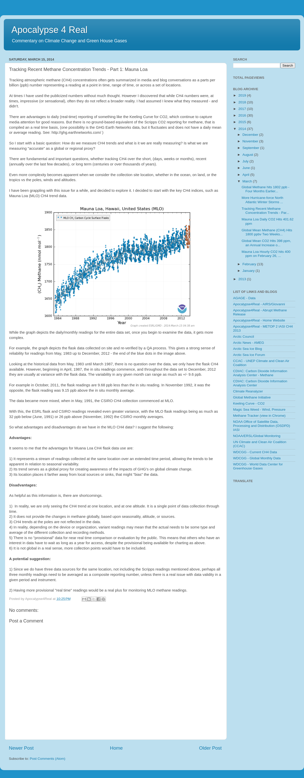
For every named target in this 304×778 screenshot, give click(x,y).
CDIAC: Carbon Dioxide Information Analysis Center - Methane (260, 373)
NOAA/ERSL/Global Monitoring (256, 436)
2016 (242, 115)
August (248, 155)
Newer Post (21, 748)
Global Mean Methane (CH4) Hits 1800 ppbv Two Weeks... (267, 232)
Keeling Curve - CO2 (249, 403)
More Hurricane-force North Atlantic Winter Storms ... (262, 200)
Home (116, 748)
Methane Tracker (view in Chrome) (259, 416)
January (249, 271)
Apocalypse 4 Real (49, 30)
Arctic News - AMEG (248, 343)
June (246, 168)
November (250, 141)
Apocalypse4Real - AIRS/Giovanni (259, 304)
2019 (242, 95)
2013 (242, 279)
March (247, 181)
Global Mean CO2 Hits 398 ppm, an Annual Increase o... (266, 243)
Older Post (210, 748)
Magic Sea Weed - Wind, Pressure (259, 409)
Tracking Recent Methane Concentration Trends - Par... (265, 211)
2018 (242, 102)
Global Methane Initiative (252, 397)
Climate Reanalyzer (248, 391)
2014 (242, 129)
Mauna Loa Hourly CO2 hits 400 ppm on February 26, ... (266, 254)
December (250, 135)
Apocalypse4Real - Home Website (259, 320)
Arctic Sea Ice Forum (249, 355)
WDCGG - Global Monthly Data (257, 458)
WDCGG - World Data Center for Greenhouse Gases (258, 466)
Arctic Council (243, 336)
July (246, 161)
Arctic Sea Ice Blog (247, 349)
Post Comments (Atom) (47, 759)
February (249, 264)
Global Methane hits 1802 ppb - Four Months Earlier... (265, 189)
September (251, 148)
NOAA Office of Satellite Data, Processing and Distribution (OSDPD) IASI (261, 426)
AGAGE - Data (244, 298)
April (246, 175)
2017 (242, 109)
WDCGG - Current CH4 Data (255, 452)
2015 (242, 122)
